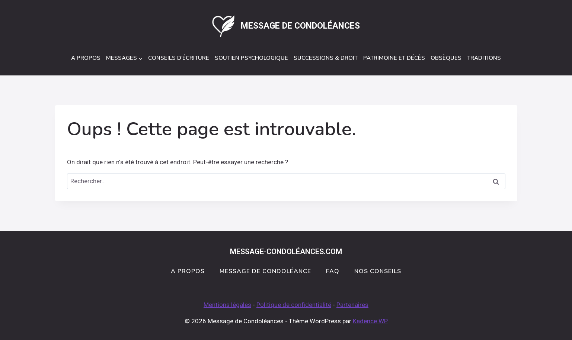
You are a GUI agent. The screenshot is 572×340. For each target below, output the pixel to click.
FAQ (332, 271)
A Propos (85, 58)
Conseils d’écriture (178, 58)
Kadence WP (370, 321)
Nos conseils (377, 271)
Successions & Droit (326, 58)
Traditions (484, 58)
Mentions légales (227, 304)
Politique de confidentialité (293, 304)
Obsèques (446, 58)
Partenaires (352, 304)
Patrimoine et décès (394, 58)
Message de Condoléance (265, 271)
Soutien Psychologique (251, 58)
